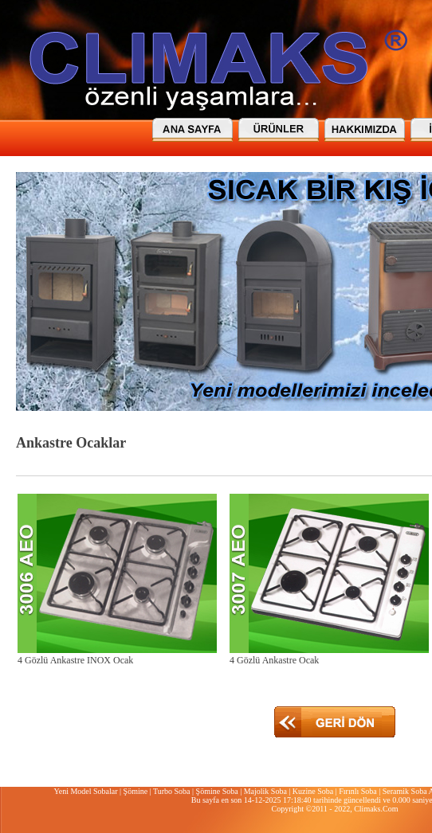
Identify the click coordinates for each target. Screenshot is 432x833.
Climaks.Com (376, 808)
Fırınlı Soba (358, 791)
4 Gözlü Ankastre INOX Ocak (75, 660)
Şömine (136, 791)
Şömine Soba (217, 791)
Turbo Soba (171, 791)
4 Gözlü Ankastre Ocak (274, 660)
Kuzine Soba (313, 791)
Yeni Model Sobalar (85, 791)
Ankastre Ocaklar (71, 443)
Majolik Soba (265, 791)
